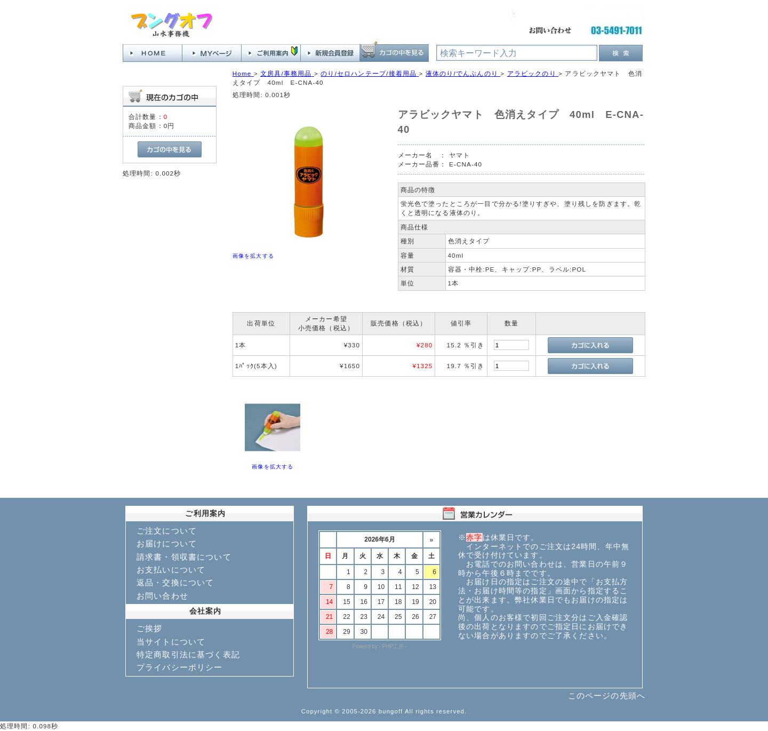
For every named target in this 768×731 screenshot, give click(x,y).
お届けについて (167, 543)
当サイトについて (171, 641)
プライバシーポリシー (180, 667)
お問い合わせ (162, 595)
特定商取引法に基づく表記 (188, 654)
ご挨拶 (149, 628)
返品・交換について (175, 582)
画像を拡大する (253, 256)
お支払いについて (171, 569)
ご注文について (167, 530)
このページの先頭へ (606, 695)
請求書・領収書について (184, 556)
